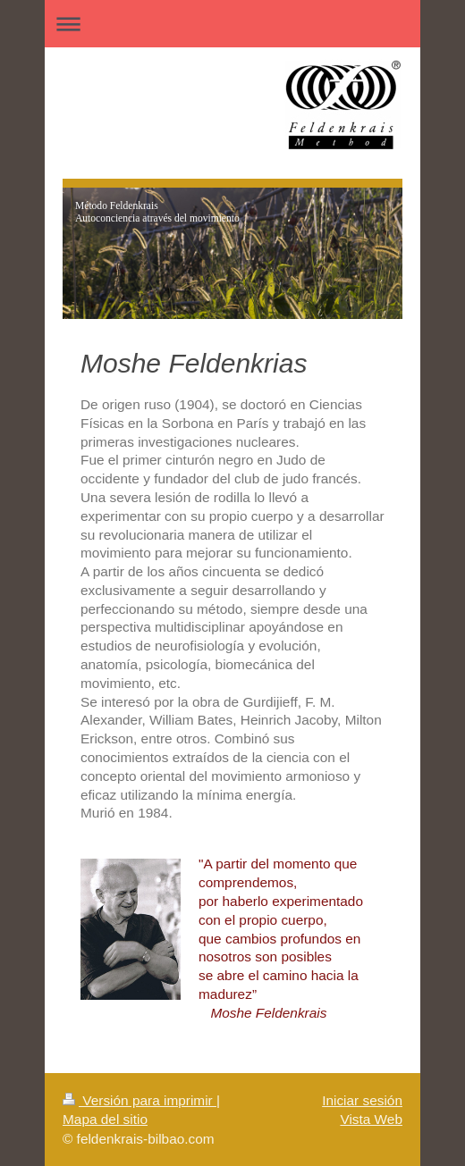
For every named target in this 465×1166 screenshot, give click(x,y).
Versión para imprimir (139, 1100)
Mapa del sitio (105, 1119)
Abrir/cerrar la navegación (232, 23)
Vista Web (371, 1119)
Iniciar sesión (362, 1100)
